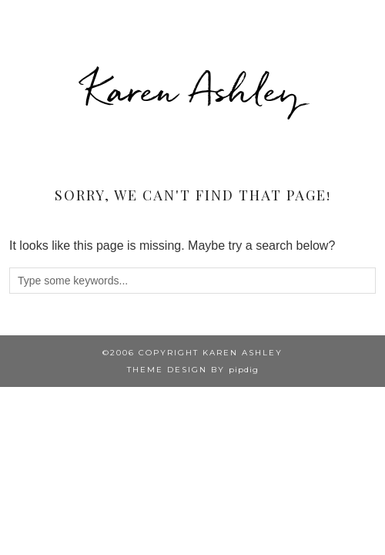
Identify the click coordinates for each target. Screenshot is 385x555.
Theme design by (193, 370)
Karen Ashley (192, 90)
